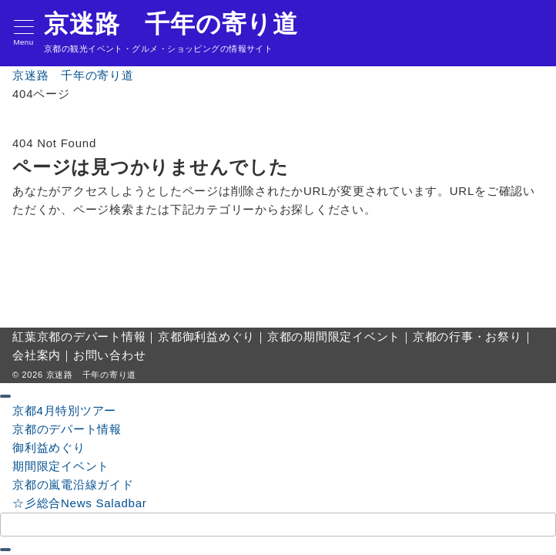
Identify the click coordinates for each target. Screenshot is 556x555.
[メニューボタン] (23, 33)
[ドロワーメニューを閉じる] (5, 396)
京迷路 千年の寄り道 (171, 24)
